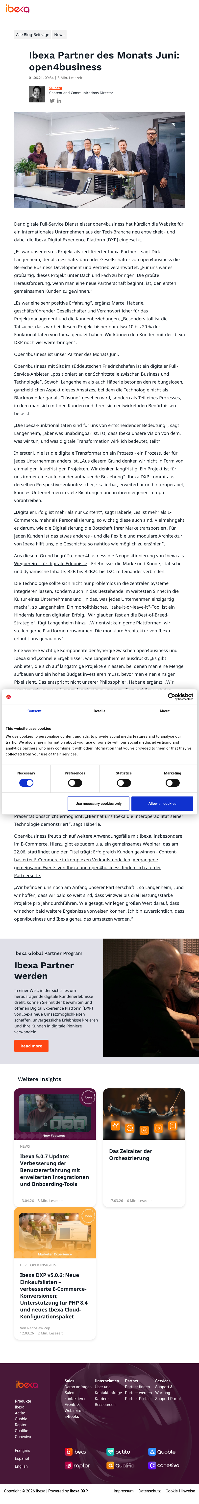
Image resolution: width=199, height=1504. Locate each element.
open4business (108, 224)
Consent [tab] (34, 711)
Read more (31, 1046)
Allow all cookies (162, 803)
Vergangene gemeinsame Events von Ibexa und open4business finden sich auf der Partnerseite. (87, 867)
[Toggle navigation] (189, 10)
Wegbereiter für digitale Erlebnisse (50, 563)
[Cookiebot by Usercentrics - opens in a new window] (171, 696)
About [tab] (164, 711)
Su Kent (55, 87)
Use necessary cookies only (98, 803)
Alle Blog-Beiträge (32, 34)
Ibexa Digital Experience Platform (70, 240)
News (59, 34)
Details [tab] (99, 711)
